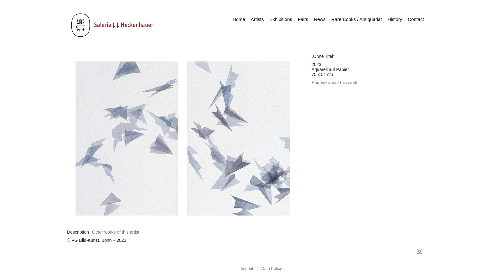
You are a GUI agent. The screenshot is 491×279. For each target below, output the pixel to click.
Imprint (247, 268)
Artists (257, 19)
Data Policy (271, 268)
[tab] (78, 232)
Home (239, 19)
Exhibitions (280, 19)
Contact (416, 19)
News (320, 19)
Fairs (303, 19)
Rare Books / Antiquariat (356, 19)
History (395, 19)
